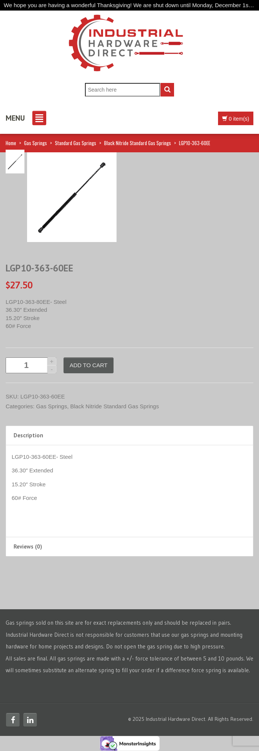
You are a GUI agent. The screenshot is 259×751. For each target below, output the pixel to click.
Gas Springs (35, 143)
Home (11, 143)
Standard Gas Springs (75, 143)
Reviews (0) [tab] (28, 546)
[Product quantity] (31, 365)
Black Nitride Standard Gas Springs (137, 143)
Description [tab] (28, 435)
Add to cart (89, 365)
